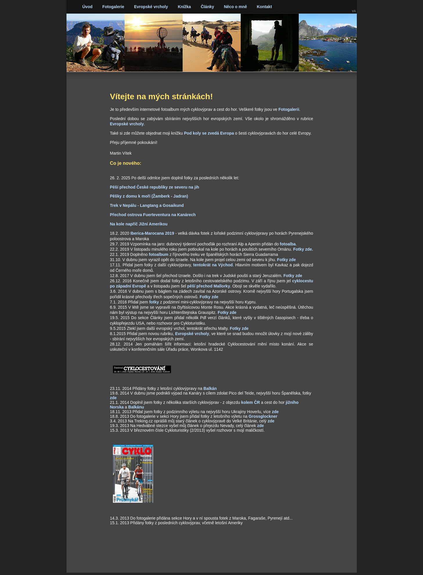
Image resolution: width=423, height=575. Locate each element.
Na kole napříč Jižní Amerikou (139, 224)
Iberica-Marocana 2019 (152, 233)
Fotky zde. (303, 249)
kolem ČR (250, 402)
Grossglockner (263, 416)
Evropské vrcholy (151, 6)
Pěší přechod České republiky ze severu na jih (154, 187)
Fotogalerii (288, 109)
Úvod (87, 6)
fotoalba (288, 244)
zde (113, 397)
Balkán (210, 388)
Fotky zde (286, 259)
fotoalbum (158, 254)
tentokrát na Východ (213, 265)
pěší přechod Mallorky (208, 286)
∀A (354, 11)
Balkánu (136, 407)
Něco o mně (235, 6)
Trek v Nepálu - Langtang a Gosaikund (147, 205)
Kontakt (264, 6)
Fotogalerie (113, 6)
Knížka (184, 6)
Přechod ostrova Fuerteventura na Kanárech (153, 214)
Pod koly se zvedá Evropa (209, 133)
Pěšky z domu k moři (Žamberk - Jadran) (149, 196)
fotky (154, 302)
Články (207, 6)
